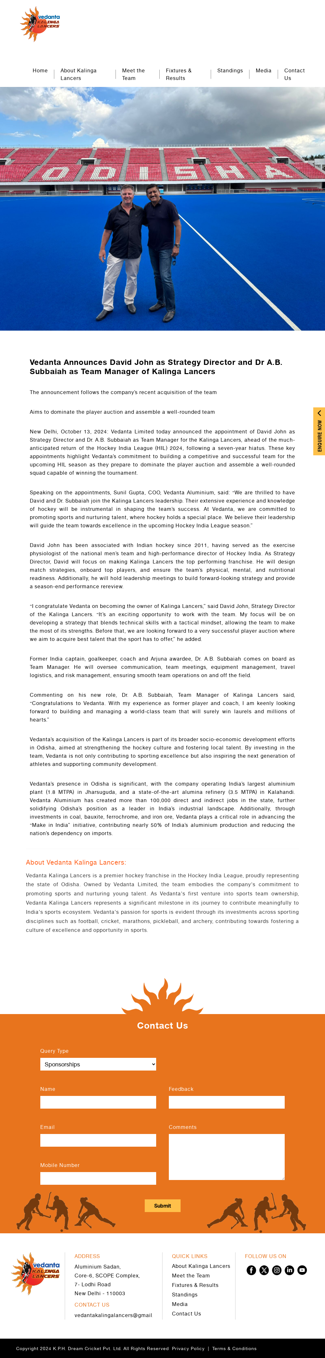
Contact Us (294, 74)
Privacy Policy (188, 1348)
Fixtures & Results (179, 74)
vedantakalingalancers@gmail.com (119, 1315)
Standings (230, 70)
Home (40, 70)
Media (264, 70)
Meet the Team (133, 74)
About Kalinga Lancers (79, 74)
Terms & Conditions (234, 1348)
